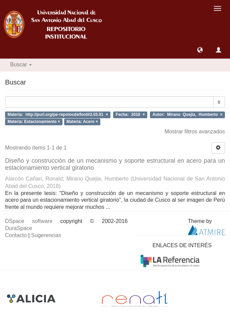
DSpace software (28, 221)
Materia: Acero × (82, 121)
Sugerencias (46, 235)
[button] (200, 50)
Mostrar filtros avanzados (194, 131)
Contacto (16, 235)
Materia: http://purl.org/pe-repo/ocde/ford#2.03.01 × (57, 114)
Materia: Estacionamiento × (33, 121)
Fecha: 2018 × (130, 114)
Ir (219, 102)
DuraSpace (18, 228)
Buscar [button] (21, 64)
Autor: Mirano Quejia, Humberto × (188, 114)
